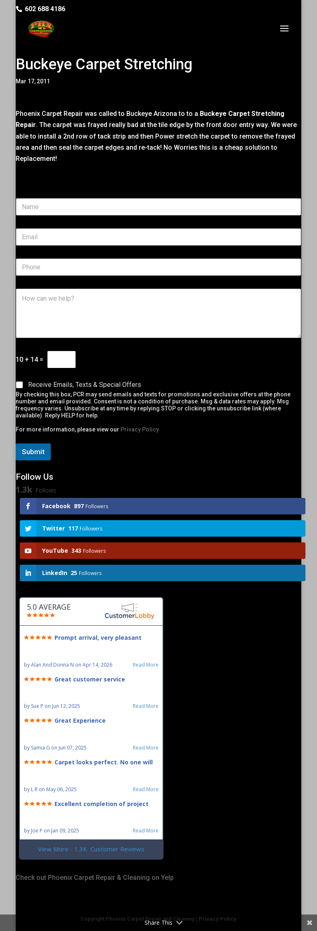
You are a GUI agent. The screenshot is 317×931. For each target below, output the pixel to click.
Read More (145, 664)
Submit (33, 452)
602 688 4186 (45, 9)
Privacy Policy (140, 429)
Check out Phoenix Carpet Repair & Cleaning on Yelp (95, 878)
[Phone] (158, 267)
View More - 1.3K (91, 849)
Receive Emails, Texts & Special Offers (84, 385)
